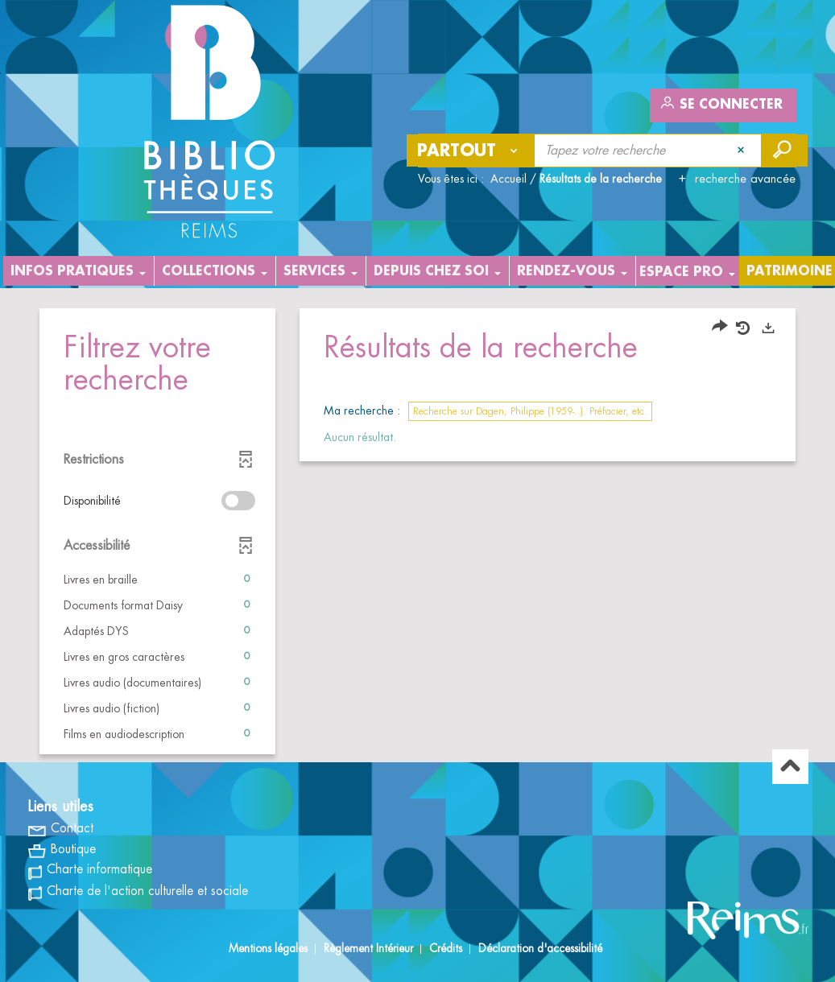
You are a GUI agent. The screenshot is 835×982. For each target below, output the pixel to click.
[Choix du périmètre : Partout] (471, 150)
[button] (157, 579)
